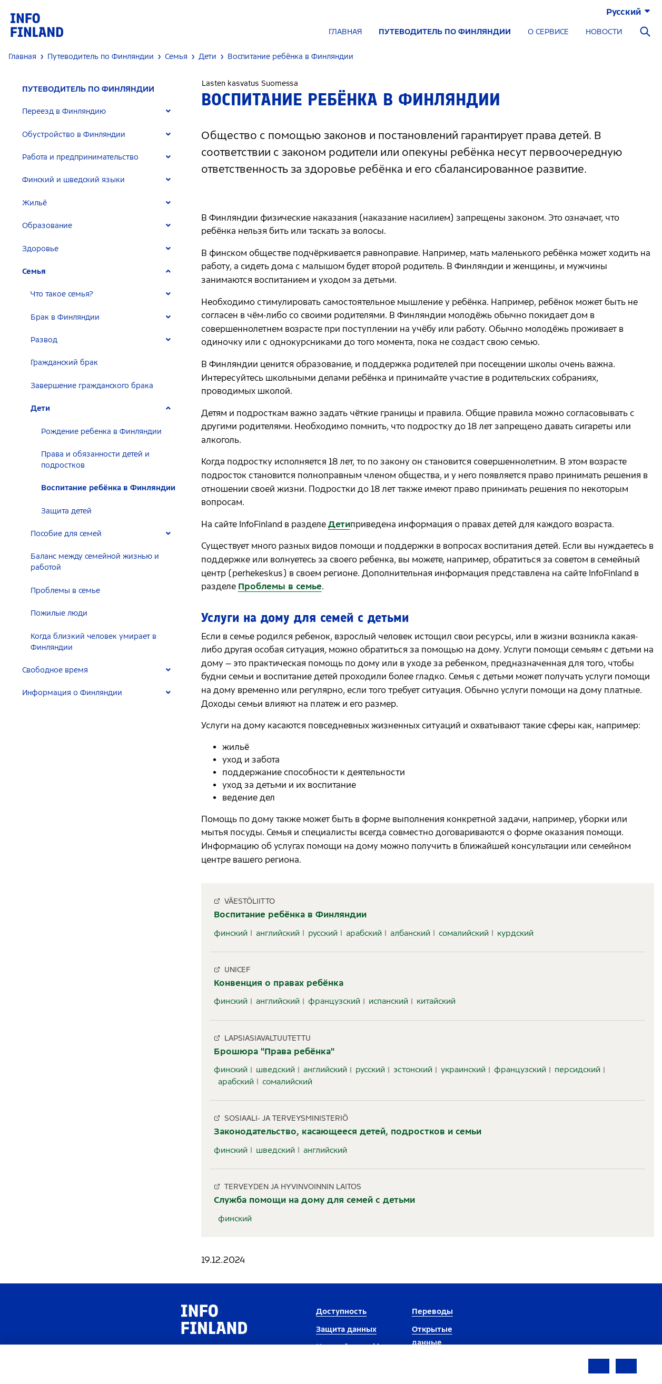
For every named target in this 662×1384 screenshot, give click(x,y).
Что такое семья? (62, 294)
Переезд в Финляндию (64, 111)
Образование (47, 225)
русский (323, 933)
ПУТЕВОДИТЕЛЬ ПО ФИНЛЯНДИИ (445, 31)
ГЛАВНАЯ (345, 31)
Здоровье (40, 248)
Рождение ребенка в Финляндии (101, 431)
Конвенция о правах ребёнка (278, 983)
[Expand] (168, 111)
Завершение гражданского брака (92, 385)
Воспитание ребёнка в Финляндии (108, 487)
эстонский (412, 1069)
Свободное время (55, 670)
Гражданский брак (64, 362)
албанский (410, 933)
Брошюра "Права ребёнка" (274, 1051)
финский (231, 933)
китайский (436, 1001)
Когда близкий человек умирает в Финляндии (93, 642)
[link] (37, 24)
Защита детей (66, 511)
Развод (44, 339)
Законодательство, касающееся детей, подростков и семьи (347, 1131)
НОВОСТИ (604, 31)
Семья (34, 271)
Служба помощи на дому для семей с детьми (314, 1200)
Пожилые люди (59, 613)
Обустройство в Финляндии (73, 134)
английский (278, 933)
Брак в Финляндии (65, 317)
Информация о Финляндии (72, 692)
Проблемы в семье (65, 590)
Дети (40, 408)
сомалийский (464, 933)
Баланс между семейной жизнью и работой (95, 562)
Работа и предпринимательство (80, 157)
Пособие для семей (66, 533)
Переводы (432, 1311)
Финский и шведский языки (73, 179)
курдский (515, 933)
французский (334, 1001)
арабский (364, 933)
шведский (275, 1069)
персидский (577, 1069)
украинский (463, 1069)
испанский (388, 1001)
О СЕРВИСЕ (548, 31)
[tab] (100, 111)
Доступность (341, 1311)
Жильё (34, 203)
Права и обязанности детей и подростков (95, 460)
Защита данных (346, 1329)
